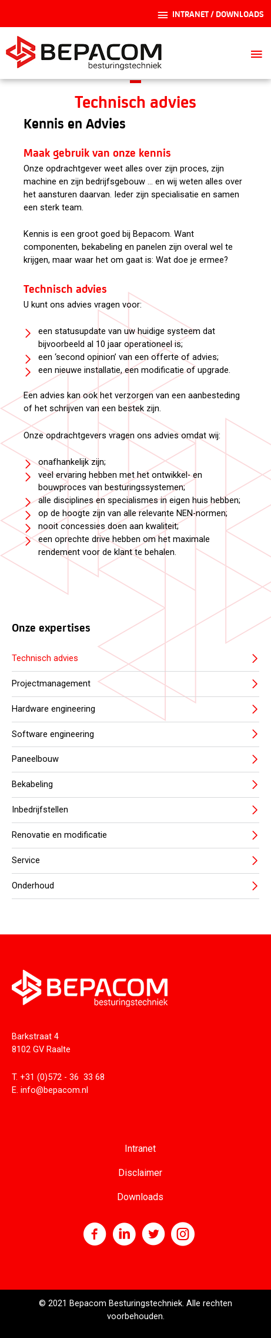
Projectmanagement (51, 683)
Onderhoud (33, 885)
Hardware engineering (53, 708)
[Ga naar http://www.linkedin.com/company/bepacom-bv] (124, 1235)
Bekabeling (32, 784)
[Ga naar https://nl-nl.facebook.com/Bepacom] (94, 1235)
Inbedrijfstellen (40, 809)
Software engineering (53, 734)
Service (26, 860)
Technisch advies (45, 658)
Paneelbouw (35, 759)
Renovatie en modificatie (59, 835)
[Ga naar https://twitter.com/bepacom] (153, 1235)
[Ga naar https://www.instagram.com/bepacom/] (183, 1235)
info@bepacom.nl (54, 1090)
